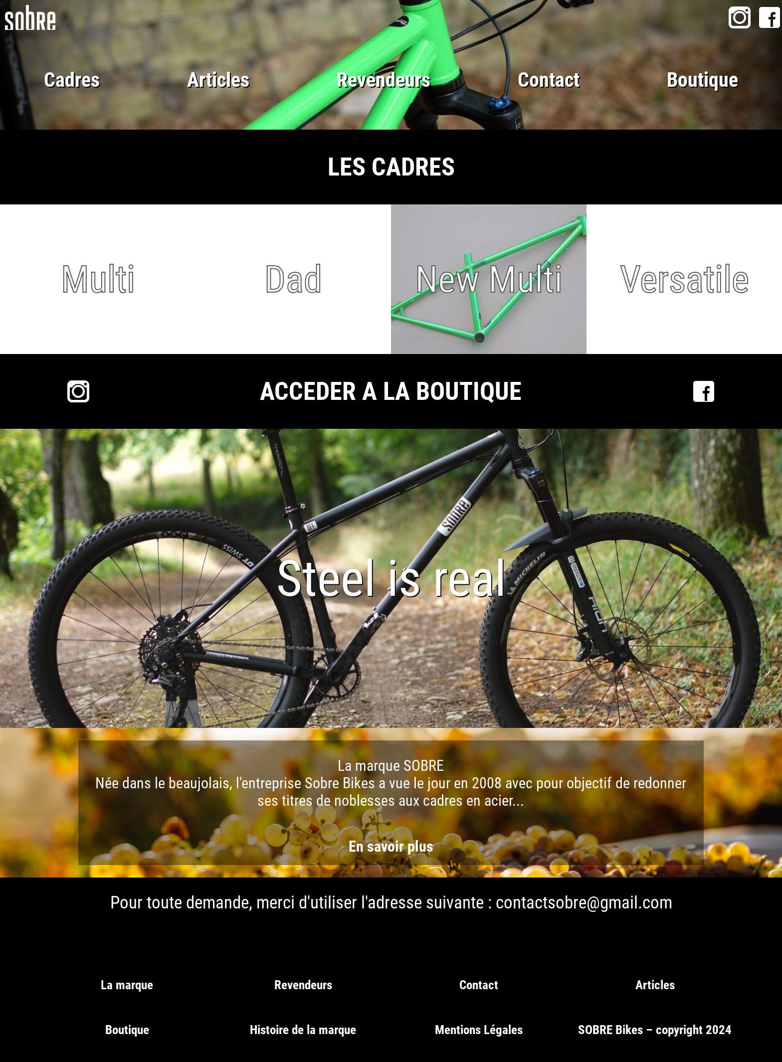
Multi (98, 279)
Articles (218, 80)
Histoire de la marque (303, 1030)
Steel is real (391, 578)
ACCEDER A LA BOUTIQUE (391, 391)
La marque (127, 985)
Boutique (702, 80)
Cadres (72, 80)
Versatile (684, 279)
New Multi (489, 279)
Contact (549, 80)
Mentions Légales (479, 1030)
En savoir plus (391, 846)
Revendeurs (383, 80)
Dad (293, 279)
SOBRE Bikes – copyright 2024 (655, 1030)
